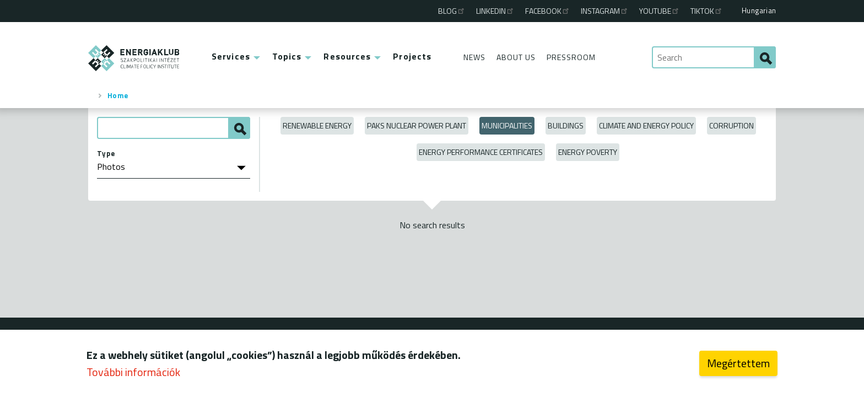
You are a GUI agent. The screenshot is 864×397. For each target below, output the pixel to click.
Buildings (566, 125)
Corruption (731, 125)
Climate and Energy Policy (646, 125)
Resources (347, 56)
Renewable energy (317, 125)
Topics (287, 56)
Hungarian (759, 10)
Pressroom (571, 57)
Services (231, 56)
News (474, 57)
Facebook (547, 11)
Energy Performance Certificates (481, 152)
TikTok (706, 11)
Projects (412, 56)
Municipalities (507, 125)
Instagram (605, 11)
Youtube (659, 11)
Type (106, 153)
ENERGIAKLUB (134, 58)
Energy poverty (587, 152)
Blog (452, 11)
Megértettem (738, 364)
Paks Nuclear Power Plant (416, 125)
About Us (516, 57)
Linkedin (495, 11)
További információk (133, 373)
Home (117, 95)
